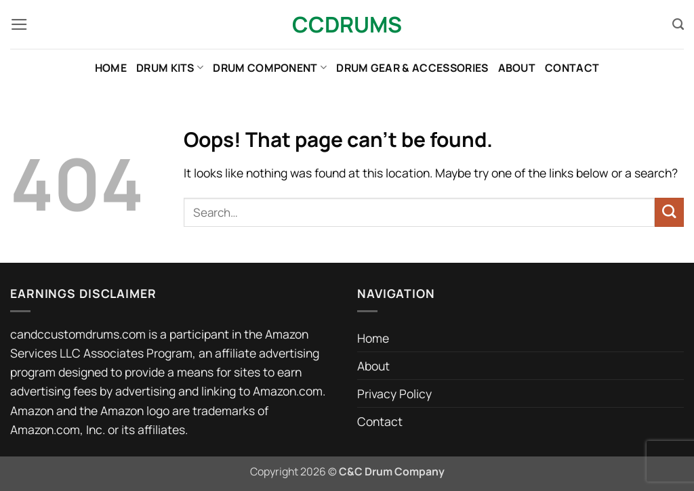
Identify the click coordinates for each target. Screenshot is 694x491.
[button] (19, 24)
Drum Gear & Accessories (412, 67)
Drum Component (270, 67)
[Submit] (669, 212)
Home (111, 67)
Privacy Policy (394, 393)
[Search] (678, 24)
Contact (572, 67)
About (517, 67)
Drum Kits (169, 67)
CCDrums (347, 24)
